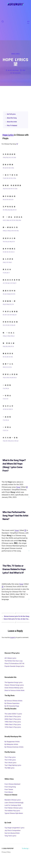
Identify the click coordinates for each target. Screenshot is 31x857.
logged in (13, 637)
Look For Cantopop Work (13, 805)
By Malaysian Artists (11, 744)
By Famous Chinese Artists (13, 701)
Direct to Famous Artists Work (14, 690)
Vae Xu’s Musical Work (12, 833)
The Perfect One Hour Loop (13, 661)
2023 (23, 70)
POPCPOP (10, 848)
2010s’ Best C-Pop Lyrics (13, 716)
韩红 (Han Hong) (14, 70)
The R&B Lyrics (9, 768)
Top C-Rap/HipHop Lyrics (13, 765)
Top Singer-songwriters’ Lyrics (14, 828)
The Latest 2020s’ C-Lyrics (13, 714)
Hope (18, 487)
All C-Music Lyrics (10, 658)
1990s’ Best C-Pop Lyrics (13, 722)
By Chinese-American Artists (14, 747)
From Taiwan (9, 789)
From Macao (9, 792)
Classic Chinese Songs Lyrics (14, 685)
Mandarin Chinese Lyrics (13, 800)
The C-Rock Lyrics (10, 762)
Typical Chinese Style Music (14, 813)
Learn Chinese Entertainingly (14, 802)
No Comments (17, 73)
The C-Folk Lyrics (10, 760)
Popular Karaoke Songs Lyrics (14, 666)
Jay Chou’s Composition (13, 830)
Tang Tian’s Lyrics (10, 836)
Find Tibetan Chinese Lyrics (14, 808)
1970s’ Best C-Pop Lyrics (13, 727)
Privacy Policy (6, 852)
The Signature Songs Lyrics (13, 682)
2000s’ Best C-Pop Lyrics (13, 719)
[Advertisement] (15, 24)
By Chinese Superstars (12, 703)
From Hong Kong (10, 787)
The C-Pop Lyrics (10, 757)
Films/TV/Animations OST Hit (14, 663)
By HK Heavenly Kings (12, 706)
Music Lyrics (15, 53)
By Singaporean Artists (12, 741)
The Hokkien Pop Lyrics (12, 810)
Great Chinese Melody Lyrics (14, 688)
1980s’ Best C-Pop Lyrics (13, 724)
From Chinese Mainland (12, 784)
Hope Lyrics (8, 135)
